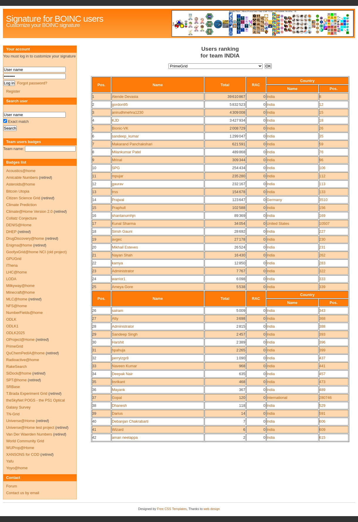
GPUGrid (13, 258)
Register (13, 91)
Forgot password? (32, 83)
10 (94, 168)
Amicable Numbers (22, 177)
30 (94, 342)
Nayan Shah (122, 255)
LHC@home (16, 272)
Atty (115, 318)
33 (94, 366)
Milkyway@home (20, 285)
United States (278, 223)
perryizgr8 (120, 358)
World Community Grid (25, 441)
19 (94, 239)
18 (321, 120)
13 (94, 192)
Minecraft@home (20, 292)
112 (322, 176)
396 (322, 342)
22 (94, 263)
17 (94, 223)
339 (322, 287)
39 (94, 413)
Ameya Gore (122, 287)
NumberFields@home (24, 312)
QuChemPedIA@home (25, 353)
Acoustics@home (21, 171)
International (277, 397)
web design (212, 509)
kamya (117, 263)
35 (321, 136)
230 (322, 239)
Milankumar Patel (126, 152)
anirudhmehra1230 (127, 112)
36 (94, 389)
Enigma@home (19, 245)
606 (322, 421)
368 (322, 318)
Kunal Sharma (124, 223)
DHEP (11, 231)
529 (322, 405)
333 (322, 279)
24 (94, 279)
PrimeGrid (14, 346)
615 (322, 437)
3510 (323, 200)
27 (94, 318)
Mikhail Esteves (125, 247)
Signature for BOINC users (54, 18)
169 (322, 215)
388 (322, 326)
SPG (116, 168)
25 (94, 287)
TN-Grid (13, 414)
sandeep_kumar (125, 136)
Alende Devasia (125, 96)
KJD (115, 120)
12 (321, 104)
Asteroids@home (20, 184)
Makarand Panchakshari (132, 144)
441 (322, 366)
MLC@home (16, 299)
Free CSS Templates (172, 509)
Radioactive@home (22, 360)
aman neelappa (125, 437)
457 (322, 374)
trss (115, 192)
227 (322, 231)
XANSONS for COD (22, 454)
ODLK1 (12, 326)
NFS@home (16, 306)
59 (321, 144)
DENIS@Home (18, 225)
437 (322, 358)
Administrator (123, 271)
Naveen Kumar (124, 366)
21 (94, 255)
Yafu (9, 461)
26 (321, 128)
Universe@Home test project (30, 427)
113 (322, 184)
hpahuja (118, 350)
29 (94, 334)
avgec (117, 239)
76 (321, 152)
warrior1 (118, 279)
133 (322, 192)
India (271, 96)
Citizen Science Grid (23, 198)
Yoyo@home (17, 468)
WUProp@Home (20, 448)
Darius (117, 413)
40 (94, 421)
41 (94, 429)
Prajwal (118, 200)
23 (94, 271)
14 (94, 200)
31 (94, 350)
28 (94, 326)
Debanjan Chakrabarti (130, 421)
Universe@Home (20, 421)
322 (322, 271)
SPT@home (16, 380)
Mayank (118, 389)
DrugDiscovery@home (25, 238)
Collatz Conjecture (21, 218)
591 (322, 413)
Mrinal (117, 160)
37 (94, 397)
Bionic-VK (120, 128)
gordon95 (120, 104)
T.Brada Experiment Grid (26, 393)
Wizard (118, 429)
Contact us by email (22, 493)
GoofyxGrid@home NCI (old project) (36, 252)
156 (322, 207)
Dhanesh (119, 405)
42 (94, 437)
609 (322, 429)
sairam (117, 310)
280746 (325, 397)
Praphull (119, 207)
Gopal (117, 397)
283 (322, 263)
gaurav (117, 184)
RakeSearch (16, 366)
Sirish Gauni (122, 231)
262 (322, 255)
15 (321, 112)
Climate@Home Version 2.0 (29, 211)
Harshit (118, 342)
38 (94, 405)
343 (322, 310)
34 (94, 374)
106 (322, 168)
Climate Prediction (21, 205)
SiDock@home (18, 373)
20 (94, 247)
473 (322, 382)
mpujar (117, 176)
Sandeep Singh (125, 334)
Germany (274, 200)
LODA (11, 279)
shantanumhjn (123, 215)
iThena (12, 265)
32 (94, 358)
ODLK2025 (15, 333)
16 (94, 215)
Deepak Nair (122, 374)
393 (322, 334)
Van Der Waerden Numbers (29, 434)
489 (322, 389)
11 (94, 176)
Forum (11, 486)
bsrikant (118, 382)
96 (321, 160)
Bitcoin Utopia (17, 191)
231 (322, 247)
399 (322, 350)
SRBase (13, 387)
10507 (324, 223)
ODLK (11, 319)
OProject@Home (20, 339)
